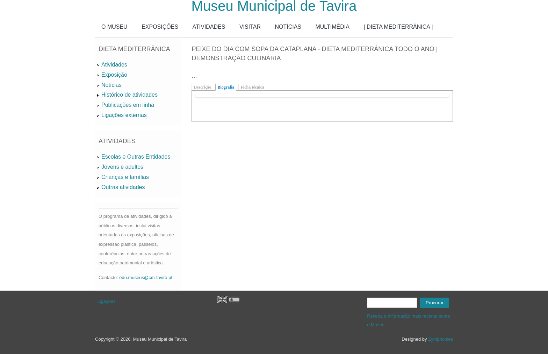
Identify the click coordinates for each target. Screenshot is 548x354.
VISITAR (250, 27)
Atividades (114, 65)
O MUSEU (114, 27)
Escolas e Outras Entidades (135, 157)
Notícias (111, 85)
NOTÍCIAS (288, 27)
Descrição (202, 87)
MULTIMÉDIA (332, 27)
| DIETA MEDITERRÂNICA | (398, 27)
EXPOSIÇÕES (160, 27)
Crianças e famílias (125, 177)
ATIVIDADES (209, 27)
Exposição (114, 75)
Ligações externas (124, 115)
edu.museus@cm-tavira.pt (145, 277)
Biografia (225, 87)
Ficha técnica (252, 87)
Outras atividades (123, 187)
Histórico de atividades (129, 95)
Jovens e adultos (122, 167)
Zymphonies (440, 339)
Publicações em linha (127, 105)
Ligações (107, 301)
